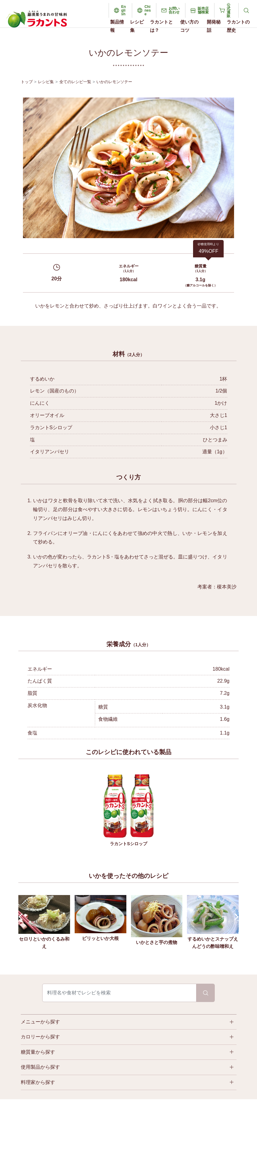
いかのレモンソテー (114, 81)
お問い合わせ (174, 10)
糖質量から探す (38, 1052)
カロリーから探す (40, 1036)
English (123, 10)
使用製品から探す (40, 1067)
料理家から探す (38, 1082)
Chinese (147, 10)
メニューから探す (40, 1021)
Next (235, 916)
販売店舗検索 (203, 10)
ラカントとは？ (161, 26)
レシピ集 (137, 26)
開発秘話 (214, 26)
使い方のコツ (189, 26)
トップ (27, 81)
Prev (22, 916)
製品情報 (117, 26)
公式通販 (228, 10)
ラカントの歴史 (238, 26)
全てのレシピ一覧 (75, 81)
